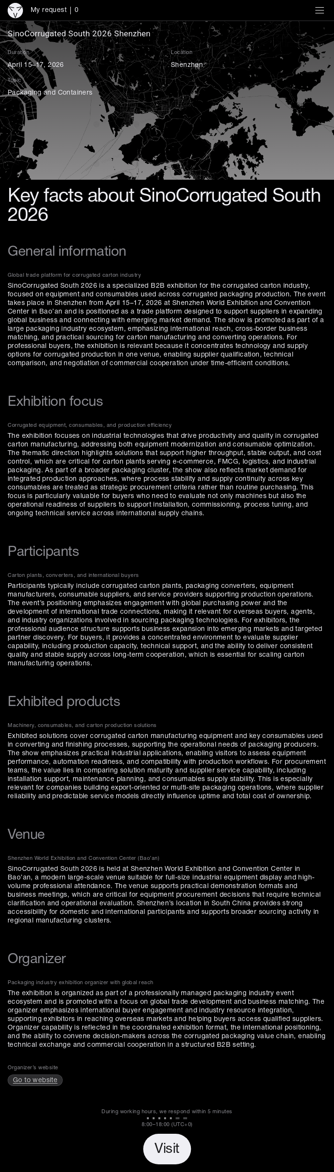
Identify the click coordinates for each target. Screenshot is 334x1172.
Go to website (35, 1080)
